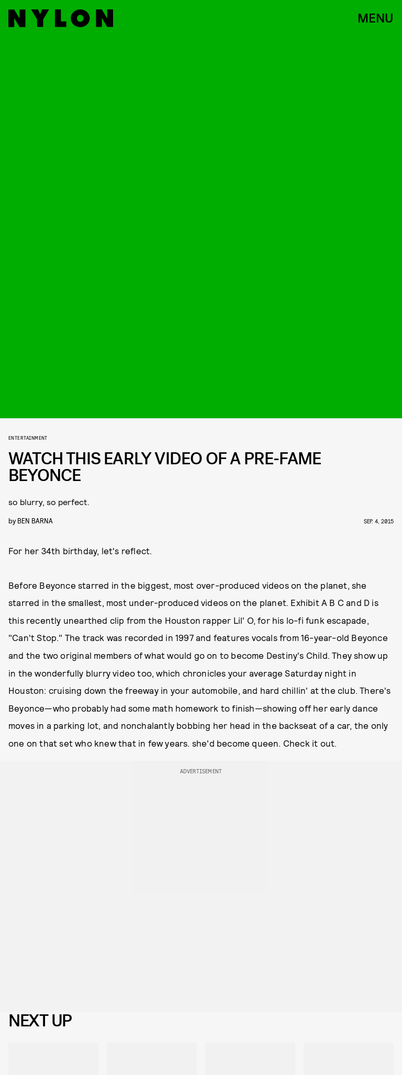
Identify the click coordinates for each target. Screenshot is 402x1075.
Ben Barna (35, 520)
